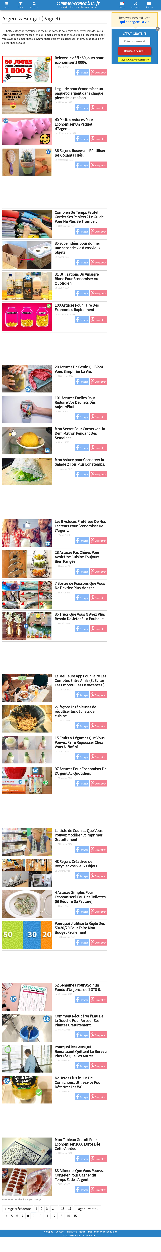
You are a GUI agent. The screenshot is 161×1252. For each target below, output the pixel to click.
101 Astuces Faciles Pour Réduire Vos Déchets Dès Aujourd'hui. (75, 402)
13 (61, 1216)
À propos (149, 7)
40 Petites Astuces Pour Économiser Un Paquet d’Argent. (74, 124)
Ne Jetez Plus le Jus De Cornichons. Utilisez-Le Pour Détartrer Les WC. (78, 1082)
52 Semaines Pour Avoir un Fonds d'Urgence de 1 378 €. (78, 987)
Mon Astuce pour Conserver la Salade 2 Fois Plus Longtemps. (80, 462)
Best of (20, 7)
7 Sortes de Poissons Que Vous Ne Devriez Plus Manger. (80, 585)
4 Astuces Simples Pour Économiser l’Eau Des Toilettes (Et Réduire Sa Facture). (80, 897)
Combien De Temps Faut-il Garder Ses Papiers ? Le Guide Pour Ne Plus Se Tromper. (79, 217)
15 (75, 1216)
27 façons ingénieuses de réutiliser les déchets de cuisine (75, 711)
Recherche (34, 7)
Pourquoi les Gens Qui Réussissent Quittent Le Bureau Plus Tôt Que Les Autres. (81, 1051)
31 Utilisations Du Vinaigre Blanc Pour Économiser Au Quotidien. (77, 279)
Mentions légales (76, 1231)
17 (69, 1209)
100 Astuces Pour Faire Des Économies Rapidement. (77, 307)
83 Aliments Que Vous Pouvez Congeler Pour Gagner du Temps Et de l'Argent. (79, 1175)
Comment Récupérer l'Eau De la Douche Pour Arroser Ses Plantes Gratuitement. (79, 1020)
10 (39, 1216)
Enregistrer (98, 72)
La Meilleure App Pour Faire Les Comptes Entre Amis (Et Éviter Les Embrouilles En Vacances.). (80, 680)
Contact (60, 1231)
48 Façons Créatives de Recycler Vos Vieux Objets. (76, 863)
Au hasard (135, 7)
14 (68, 1216)
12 (53, 1216)
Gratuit (122, 7)
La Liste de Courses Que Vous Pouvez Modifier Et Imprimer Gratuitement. (78, 835)
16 (62, 1209)
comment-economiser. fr (78, 4)
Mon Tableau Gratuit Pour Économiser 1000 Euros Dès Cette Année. (77, 1144)
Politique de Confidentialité (102, 1231)
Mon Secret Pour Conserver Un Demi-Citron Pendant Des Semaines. (80, 433)
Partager (82, 72)
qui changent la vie (134, 21)
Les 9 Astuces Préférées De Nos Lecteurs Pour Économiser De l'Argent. (80, 526)
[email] (134, 41)
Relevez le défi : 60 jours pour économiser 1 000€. (79, 60)
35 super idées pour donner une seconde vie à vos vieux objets (77, 248)
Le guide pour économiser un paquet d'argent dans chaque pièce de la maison (79, 93)
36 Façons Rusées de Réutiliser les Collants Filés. (80, 153)
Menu (7, 7)
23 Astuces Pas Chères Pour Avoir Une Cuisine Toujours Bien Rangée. (77, 557)
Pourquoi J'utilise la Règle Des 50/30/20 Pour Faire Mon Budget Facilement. (80, 928)
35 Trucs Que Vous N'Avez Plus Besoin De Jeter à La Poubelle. (80, 616)
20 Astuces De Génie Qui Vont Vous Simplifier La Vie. (79, 369)
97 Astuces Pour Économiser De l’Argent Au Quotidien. (80, 771)
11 (46, 1216)
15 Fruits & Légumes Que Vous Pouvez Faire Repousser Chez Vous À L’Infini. (79, 742)
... (54, 1209)
